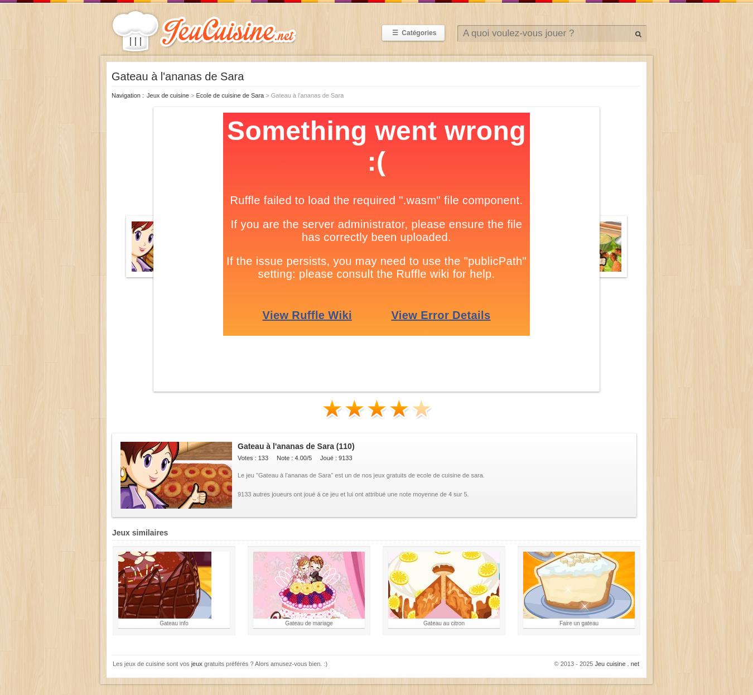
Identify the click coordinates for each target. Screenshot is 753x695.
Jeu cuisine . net (617, 663)
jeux (196, 663)
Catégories (413, 32)
